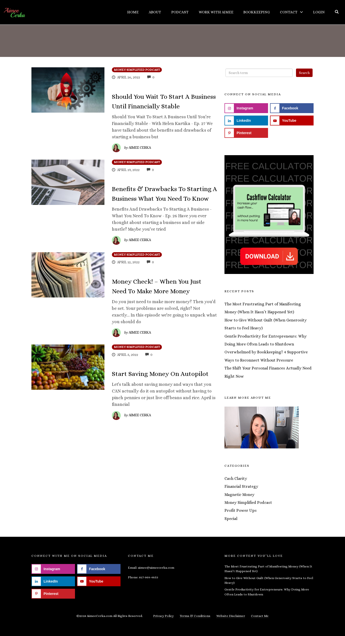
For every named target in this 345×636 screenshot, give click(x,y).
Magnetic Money (239, 494)
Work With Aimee (216, 12)
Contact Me (260, 616)
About (155, 12)
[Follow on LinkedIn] (246, 120)
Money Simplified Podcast (137, 70)
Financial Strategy (241, 486)
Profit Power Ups (240, 510)
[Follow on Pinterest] (246, 133)
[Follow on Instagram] (246, 108)
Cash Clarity (235, 478)
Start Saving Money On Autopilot (160, 373)
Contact (288, 12)
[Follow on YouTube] (292, 120)
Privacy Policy (163, 616)
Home (133, 12)
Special (230, 518)
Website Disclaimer (230, 616)
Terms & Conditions (195, 616)
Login (319, 12)
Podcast (180, 12)
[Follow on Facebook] (292, 108)
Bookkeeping (256, 12)
